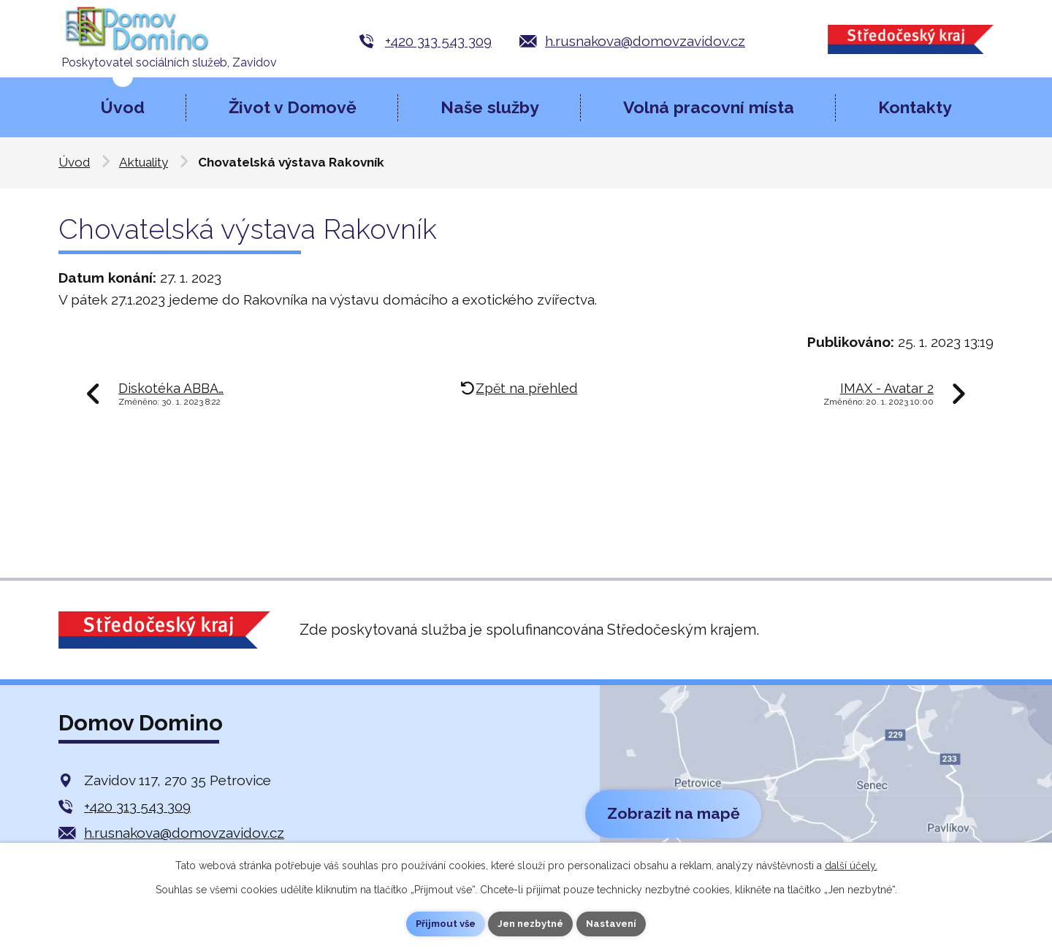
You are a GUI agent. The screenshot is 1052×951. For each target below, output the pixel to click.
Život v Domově (293, 107)
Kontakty (915, 107)
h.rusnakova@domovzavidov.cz (645, 41)
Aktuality (143, 162)
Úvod (123, 107)
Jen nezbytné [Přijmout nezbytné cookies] (532, 923)
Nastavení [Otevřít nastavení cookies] (617, 923)
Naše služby (490, 107)
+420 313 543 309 (438, 41)
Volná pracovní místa (708, 107)
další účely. (851, 864)
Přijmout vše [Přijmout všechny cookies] (440, 923)
